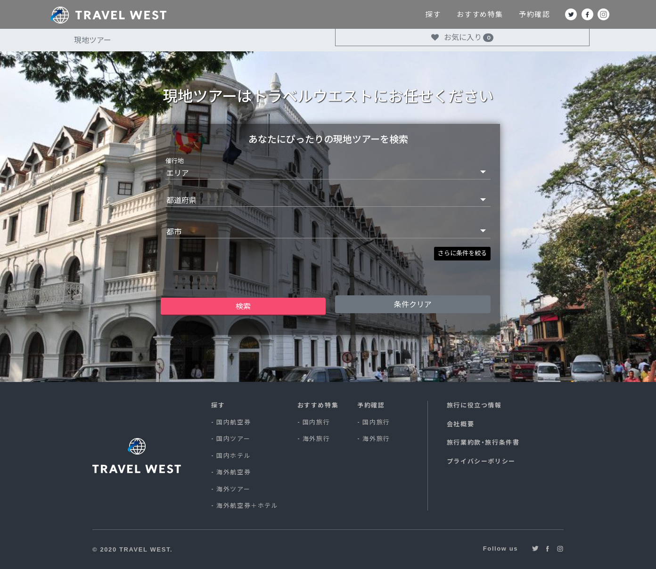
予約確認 (565, 14)
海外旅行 (316, 438)
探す (463, 14)
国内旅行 (316, 422)
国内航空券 (233, 422)
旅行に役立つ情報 (474, 405)
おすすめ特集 (510, 14)
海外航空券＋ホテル (247, 505)
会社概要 (460, 424)
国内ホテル (233, 455)
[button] (462, 254)
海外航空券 (233, 472)
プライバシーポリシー (481, 461)
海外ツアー (233, 489)
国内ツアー (233, 438)
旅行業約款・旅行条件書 (483, 442)
